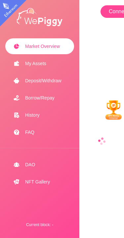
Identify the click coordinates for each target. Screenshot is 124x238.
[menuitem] (39, 46)
